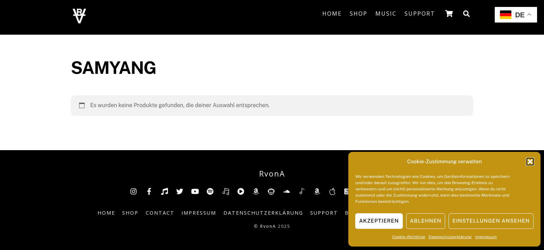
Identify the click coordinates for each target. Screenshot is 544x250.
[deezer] (225, 190)
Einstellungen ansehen (491, 221)
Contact (160, 212)
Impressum (486, 236)
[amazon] (256, 190)
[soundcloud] (287, 190)
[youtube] (195, 190)
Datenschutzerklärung (450, 236)
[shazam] (302, 190)
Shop (358, 13)
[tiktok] (164, 190)
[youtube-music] (241, 190)
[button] (530, 161)
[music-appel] (332, 190)
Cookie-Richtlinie (408, 236)
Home (332, 13)
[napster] (271, 190)
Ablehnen (426, 221)
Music (386, 13)
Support (420, 13)
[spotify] (210, 190)
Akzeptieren (379, 221)
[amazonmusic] (317, 190)
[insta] (134, 190)
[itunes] (348, 190)
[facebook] (149, 190)
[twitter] (180, 190)
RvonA (268, 226)
